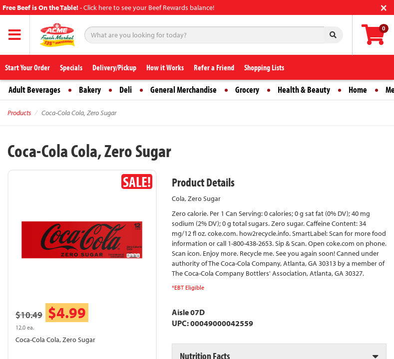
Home (358, 89)
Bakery (90, 89)
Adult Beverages (34, 89)
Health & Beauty (304, 89)
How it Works (165, 67)
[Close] (384, 6)
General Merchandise (183, 89)
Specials (71, 67)
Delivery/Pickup (114, 67)
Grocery (247, 89)
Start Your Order (27, 67)
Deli (125, 89)
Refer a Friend (214, 67)
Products (19, 112)
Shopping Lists (264, 67)
